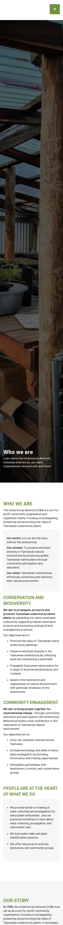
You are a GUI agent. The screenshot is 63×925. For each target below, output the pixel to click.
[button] (55, 9)
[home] (3, 10)
